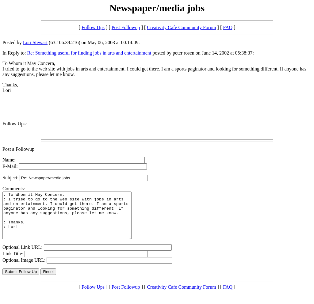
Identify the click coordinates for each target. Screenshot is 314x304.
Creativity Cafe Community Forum (181, 27)
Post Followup (126, 27)
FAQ (227, 27)
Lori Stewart (35, 42)
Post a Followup (18, 149)
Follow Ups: (14, 123)
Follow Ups (93, 27)
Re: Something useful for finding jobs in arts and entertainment (89, 52)
